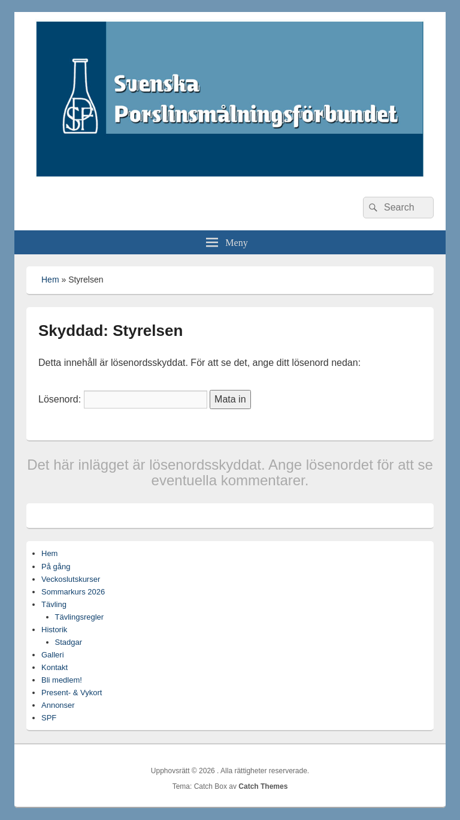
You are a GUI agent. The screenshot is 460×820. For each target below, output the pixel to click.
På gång (55, 566)
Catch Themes (263, 786)
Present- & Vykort (71, 692)
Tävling (53, 604)
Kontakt (54, 667)
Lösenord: (122, 399)
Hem (50, 279)
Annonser (58, 705)
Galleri (52, 654)
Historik (54, 629)
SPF (48, 717)
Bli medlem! (61, 679)
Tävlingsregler (79, 616)
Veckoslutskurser (70, 579)
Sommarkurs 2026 (73, 591)
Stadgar (69, 642)
